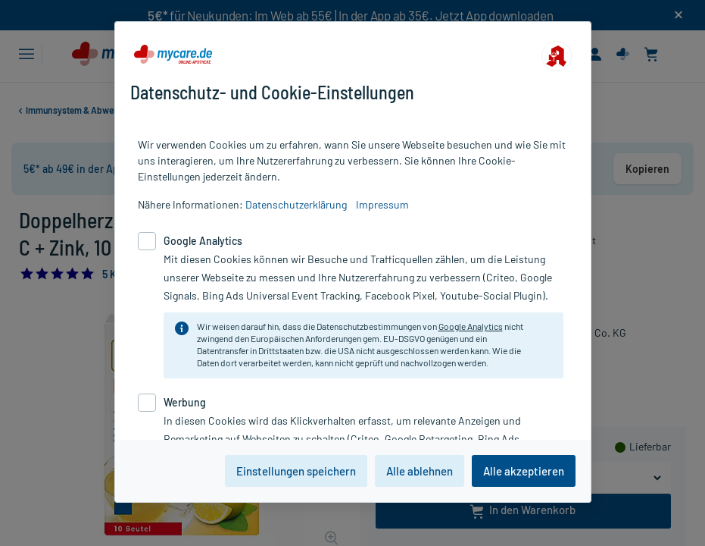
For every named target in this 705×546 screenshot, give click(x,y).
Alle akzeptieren (523, 471)
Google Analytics (470, 326)
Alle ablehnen (419, 471)
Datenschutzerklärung (296, 204)
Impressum (382, 204)
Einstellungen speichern (296, 471)
